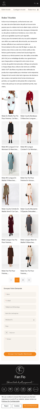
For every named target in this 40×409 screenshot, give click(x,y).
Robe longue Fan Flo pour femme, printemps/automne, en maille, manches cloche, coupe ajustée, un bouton (10, 241)
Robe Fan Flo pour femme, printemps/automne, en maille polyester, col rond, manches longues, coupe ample (10, 272)
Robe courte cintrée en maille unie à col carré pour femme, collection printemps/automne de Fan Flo (10, 210)
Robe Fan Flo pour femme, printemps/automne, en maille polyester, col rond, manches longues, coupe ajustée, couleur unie (29, 272)
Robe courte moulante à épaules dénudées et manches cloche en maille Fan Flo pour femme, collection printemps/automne (29, 210)
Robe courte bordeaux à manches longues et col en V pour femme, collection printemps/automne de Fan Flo (29, 117)
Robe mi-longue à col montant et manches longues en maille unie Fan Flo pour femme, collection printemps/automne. (10, 148)
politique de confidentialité (11, 401)
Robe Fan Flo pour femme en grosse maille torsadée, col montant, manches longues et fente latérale (28, 179)
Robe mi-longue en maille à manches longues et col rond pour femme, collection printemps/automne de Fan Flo (10, 179)
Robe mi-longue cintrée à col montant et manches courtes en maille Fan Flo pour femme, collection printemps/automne (29, 148)
